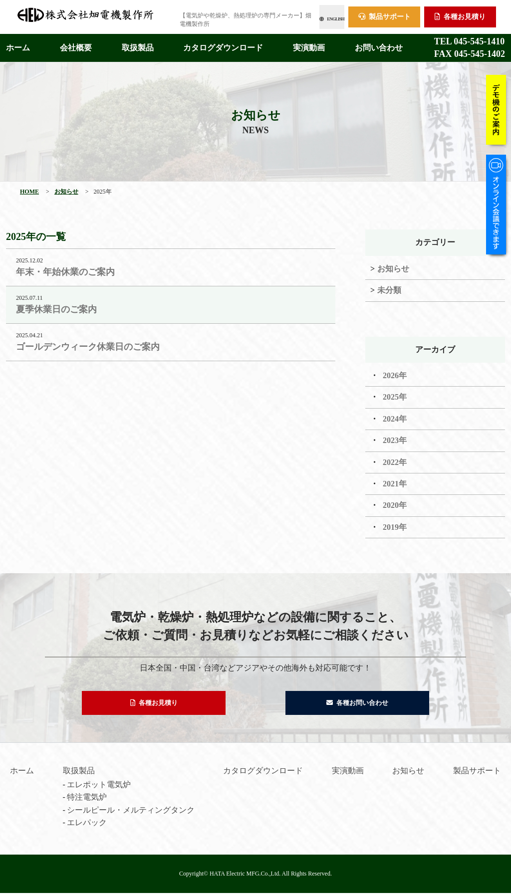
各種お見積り (460, 15)
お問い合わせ (379, 44)
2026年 (395, 372)
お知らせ (66, 188)
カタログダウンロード (223, 44)
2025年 (395, 394)
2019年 (395, 524)
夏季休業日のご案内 (56, 306)
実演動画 (309, 44)
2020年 (395, 502)
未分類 (389, 287)
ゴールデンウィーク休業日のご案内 (88, 344)
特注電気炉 (87, 799)
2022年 (395, 459)
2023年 (395, 437)
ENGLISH (308, 15)
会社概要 (76, 44)
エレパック (87, 824)
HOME (29, 188)
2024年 (395, 416)
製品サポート (384, 15)
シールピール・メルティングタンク (131, 812)
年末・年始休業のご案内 (65, 269)
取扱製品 (138, 44)
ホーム (18, 44)
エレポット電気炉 (99, 786)
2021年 (395, 480)
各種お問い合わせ (357, 702)
